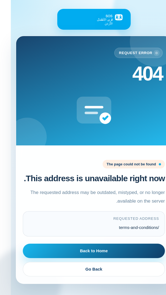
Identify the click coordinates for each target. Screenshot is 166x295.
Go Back (83, 269)
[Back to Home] (83, 19)
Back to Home (83, 250)
